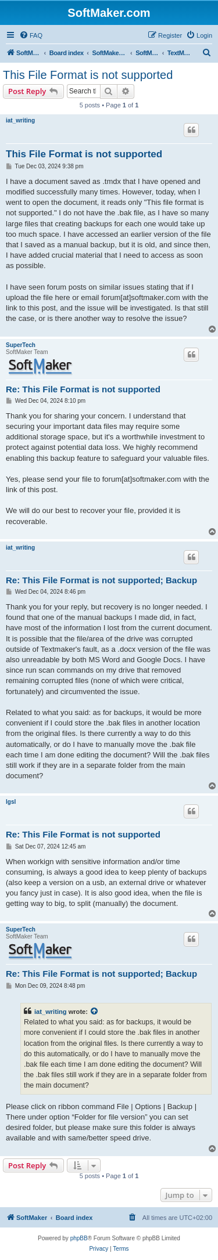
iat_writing (20, 120)
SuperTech (20, 345)
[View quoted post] (95, 1011)
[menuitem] (30, 35)
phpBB (79, 1238)
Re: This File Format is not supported (83, 389)
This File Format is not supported (88, 74)
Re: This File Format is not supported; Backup (101, 580)
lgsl (11, 802)
